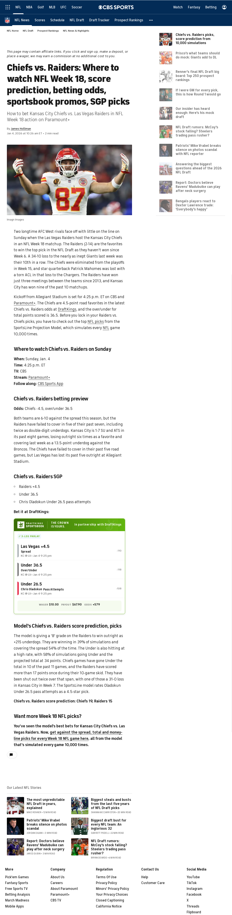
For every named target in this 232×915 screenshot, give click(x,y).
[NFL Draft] (77, 20)
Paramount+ (24, 303)
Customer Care (153, 883)
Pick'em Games (17, 877)
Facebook (194, 894)
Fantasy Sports (16, 883)
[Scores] (40, 20)
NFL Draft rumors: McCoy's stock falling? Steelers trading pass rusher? (109, 847)
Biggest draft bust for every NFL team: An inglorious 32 (108, 824)
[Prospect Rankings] (129, 20)
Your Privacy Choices (112, 894)
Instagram (195, 889)
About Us (58, 877)
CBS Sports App (50, 383)
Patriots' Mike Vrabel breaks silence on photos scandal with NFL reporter (198, 149)
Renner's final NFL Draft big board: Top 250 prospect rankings (197, 75)
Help (144, 877)
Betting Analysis (17, 894)
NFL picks (96, 321)
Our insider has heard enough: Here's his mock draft (195, 112)
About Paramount (64, 889)
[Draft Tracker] (99, 20)
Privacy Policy (106, 883)
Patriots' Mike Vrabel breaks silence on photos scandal (47, 824)
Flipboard (194, 912)
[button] (151, 20)
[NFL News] (22, 20)
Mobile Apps (14, 906)
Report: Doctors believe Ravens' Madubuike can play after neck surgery (46, 845)
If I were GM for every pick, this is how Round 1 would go (198, 92)
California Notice (109, 906)
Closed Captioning (110, 900)
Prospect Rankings (48, 30)
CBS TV (56, 900)
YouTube (193, 877)
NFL (106, 327)
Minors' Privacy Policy (112, 889)
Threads (193, 906)
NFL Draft (28, 30)
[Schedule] (57, 20)
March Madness (17, 900)
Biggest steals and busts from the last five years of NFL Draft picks (111, 804)
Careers (57, 883)
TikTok (192, 883)
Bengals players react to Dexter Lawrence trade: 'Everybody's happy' (195, 205)
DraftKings (67, 309)
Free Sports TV (16, 889)
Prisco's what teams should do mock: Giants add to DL (198, 55)
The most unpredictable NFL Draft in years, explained (46, 804)
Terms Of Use (106, 877)
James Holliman (21, 128)
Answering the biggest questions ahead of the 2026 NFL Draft (199, 168)
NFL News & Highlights (76, 30)
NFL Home (13, 30)
